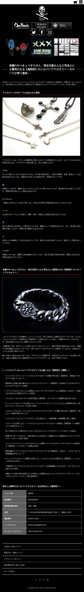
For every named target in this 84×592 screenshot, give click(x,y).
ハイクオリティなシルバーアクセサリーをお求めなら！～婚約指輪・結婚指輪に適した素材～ (41, 418)
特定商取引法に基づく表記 (14, 565)
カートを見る (9, 571)
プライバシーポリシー (12, 559)
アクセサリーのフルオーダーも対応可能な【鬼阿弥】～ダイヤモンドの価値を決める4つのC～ (41, 398)
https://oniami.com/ (35, 531)
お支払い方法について (12, 547)
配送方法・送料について (13, 553)
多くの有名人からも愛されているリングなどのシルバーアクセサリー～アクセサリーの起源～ (41, 431)
